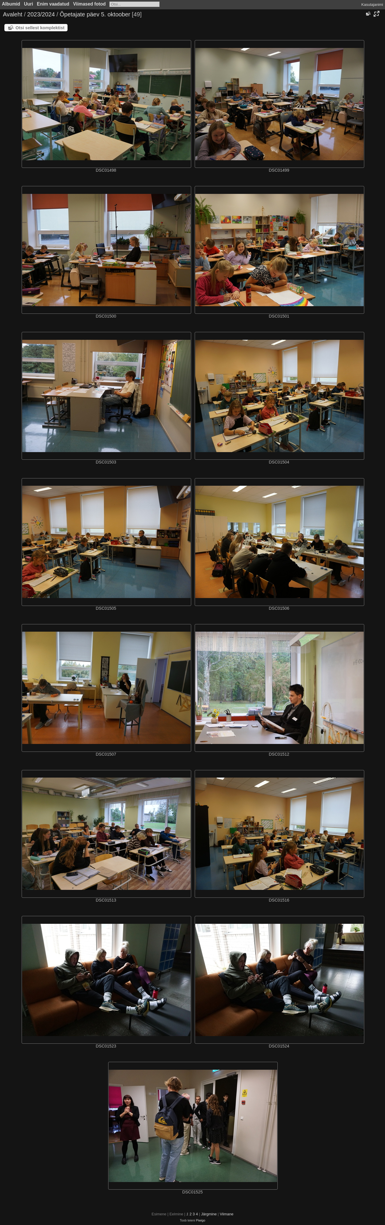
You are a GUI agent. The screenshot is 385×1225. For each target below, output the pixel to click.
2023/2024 (41, 14)
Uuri (28, 3)
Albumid (11, 3)
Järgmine (209, 1214)
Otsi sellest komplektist (40, 27)
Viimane (227, 1214)
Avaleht (12, 14)
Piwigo (200, 1220)
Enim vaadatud (53, 3)
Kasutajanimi (372, 4)
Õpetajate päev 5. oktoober (95, 14)
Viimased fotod (89, 3)
